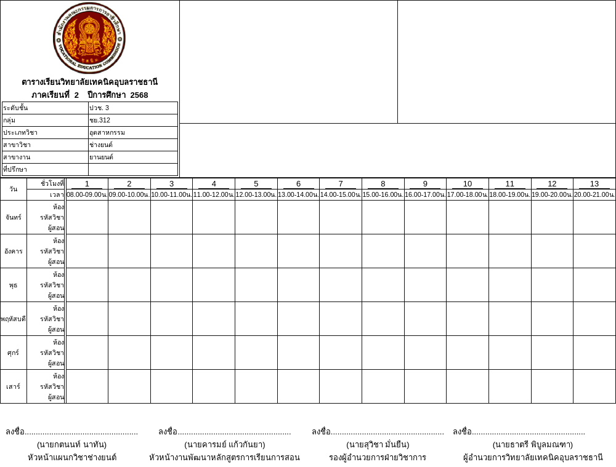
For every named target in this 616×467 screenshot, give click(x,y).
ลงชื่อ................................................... (72, 431)
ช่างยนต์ (101, 144)
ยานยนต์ (101, 157)
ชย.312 (99, 120)
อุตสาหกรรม (107, 132)
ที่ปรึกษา (15, 169)
